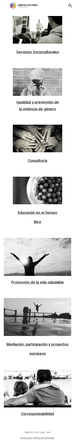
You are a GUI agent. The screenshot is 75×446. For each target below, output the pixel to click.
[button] (5, 5)
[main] (37, 51)
